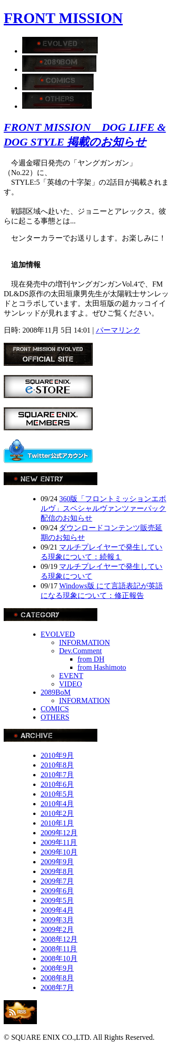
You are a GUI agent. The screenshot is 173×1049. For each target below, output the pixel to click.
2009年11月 (59, 842)
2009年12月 (59, 833)
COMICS (55, 709)
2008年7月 (57, 987)
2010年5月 (57, 794)
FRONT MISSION (63, 18)
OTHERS (55, 717)
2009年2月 (57, 929)
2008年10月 (59, 958)
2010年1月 (57, 823)
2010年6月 (57, 784)
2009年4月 (57, 910)
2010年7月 (57, 775)
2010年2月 (57, 813)
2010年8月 (57, 765)
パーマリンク (118, 330)
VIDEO (70, 684)
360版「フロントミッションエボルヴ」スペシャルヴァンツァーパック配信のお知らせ (103, 508)
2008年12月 (59, 939)
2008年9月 (57, 968)
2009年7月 (57, 881)
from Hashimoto (102, 667)
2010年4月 (57, 804)
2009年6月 (57, 891)
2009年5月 (57, 900)
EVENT (71, 676)
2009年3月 (57, 920)
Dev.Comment (80, 651)
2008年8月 (57, 978)
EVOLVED (58, 634)
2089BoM (56, 692)
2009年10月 (59, 852)
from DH (91, 659)
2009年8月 (57, 871)
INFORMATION (84, 642)
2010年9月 (57, 755)
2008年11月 (59, 949)
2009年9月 (57, 862)
